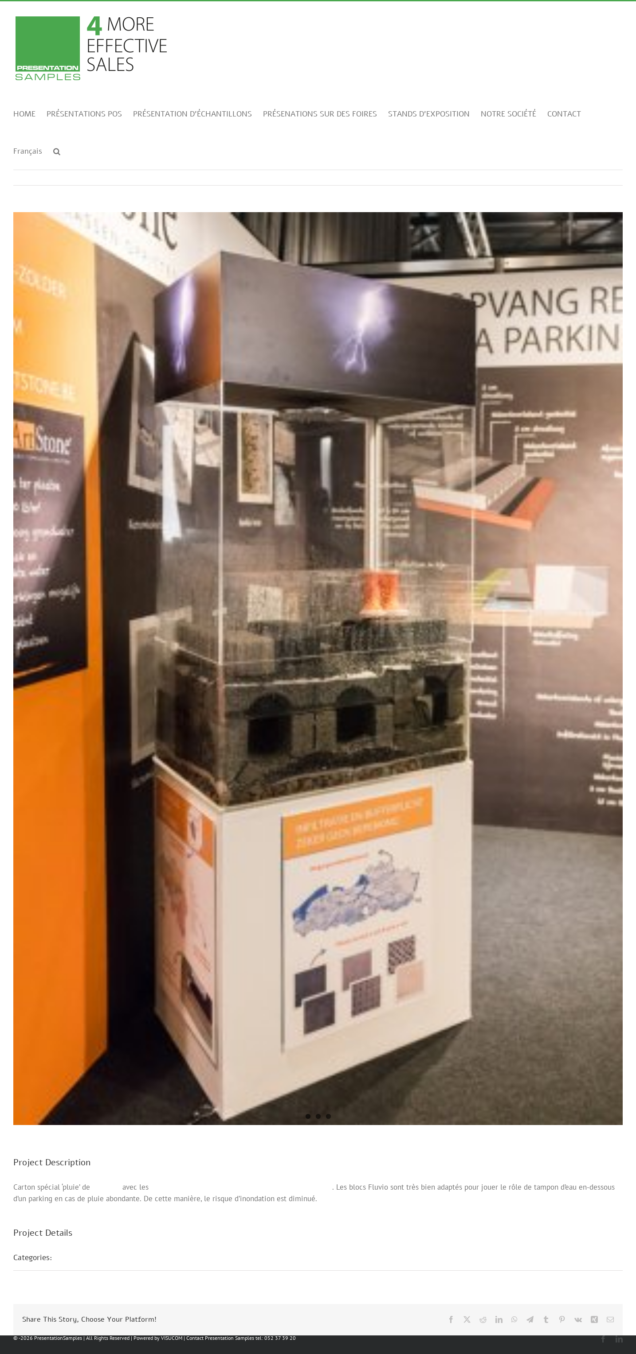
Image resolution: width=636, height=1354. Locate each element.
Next (607, 177)
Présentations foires (96, 1257)
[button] (56, 150)
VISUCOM (171, 1338)
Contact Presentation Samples (220, 1338)
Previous (577, 177)
